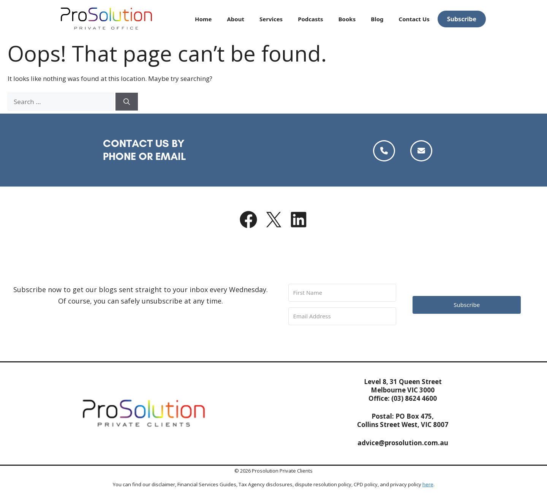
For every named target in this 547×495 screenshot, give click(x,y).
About (235, 19)
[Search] (126, 102)
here (427, 484)
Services (271, 19)
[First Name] (342, 293)
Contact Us (414, 19)
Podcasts (310, 19)
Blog (377, 19)
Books (347, 19)
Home (203, 19)
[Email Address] (342, 316)
